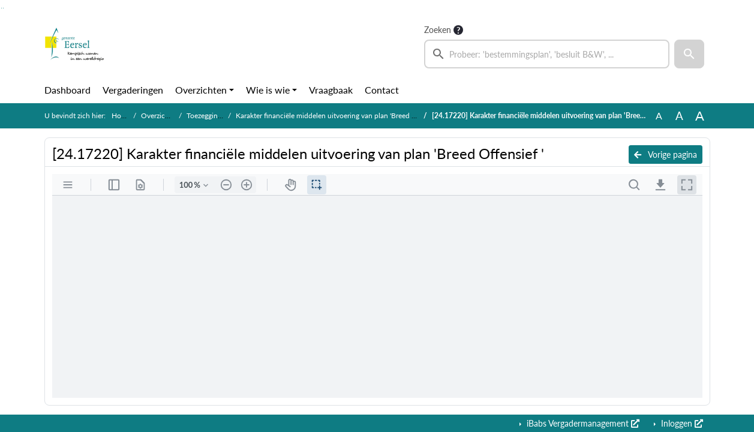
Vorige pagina (665, 154)
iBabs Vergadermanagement (581, 423)
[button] (689, 54)
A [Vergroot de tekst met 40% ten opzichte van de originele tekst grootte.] (699, 116)
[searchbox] (547, 54)
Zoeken (437, 30)
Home (121, 115)
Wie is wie (268, 89)
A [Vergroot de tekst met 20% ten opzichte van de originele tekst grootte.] (679, 115)
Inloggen (681, 423)
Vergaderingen (133, 89)
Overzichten (201, 89)
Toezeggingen (208, 115)
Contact (382, 89)
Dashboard (67, 89)
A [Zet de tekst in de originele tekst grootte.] (659, 115)
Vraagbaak (331, 89)
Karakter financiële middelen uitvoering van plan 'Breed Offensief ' (340, 115)
